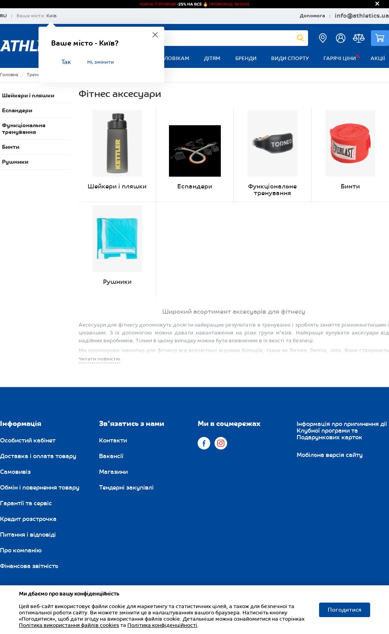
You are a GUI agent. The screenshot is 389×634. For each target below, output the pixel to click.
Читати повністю (99, 359)
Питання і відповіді (28, 534)
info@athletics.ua (362, 16)
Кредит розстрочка (28, 519)
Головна (9, 74)
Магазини (113, 471)
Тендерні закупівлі (126, 487)
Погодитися (344, 610)
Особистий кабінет (27, 440)
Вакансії (111, 456)
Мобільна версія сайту (330, 455)
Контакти (113, 440)
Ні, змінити (100, 62)
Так (66, 62)
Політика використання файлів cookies (69, 625)
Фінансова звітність (29, 566)
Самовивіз (15, 471)
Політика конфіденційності (162, 625)
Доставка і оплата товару (38, 456)
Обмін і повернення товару (39, 487)
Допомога (312, 16)
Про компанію (21, 550)
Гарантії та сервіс (26, 503)
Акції (378, 58)
